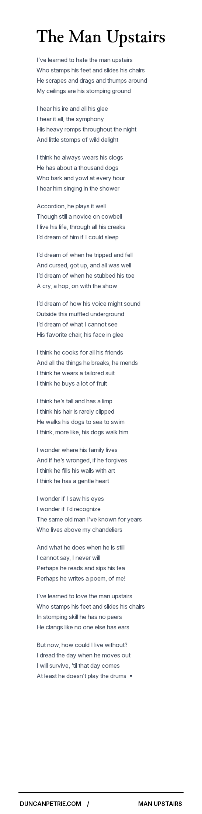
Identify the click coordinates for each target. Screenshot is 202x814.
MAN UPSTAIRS (160, 803)
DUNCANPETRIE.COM (50, 803)
